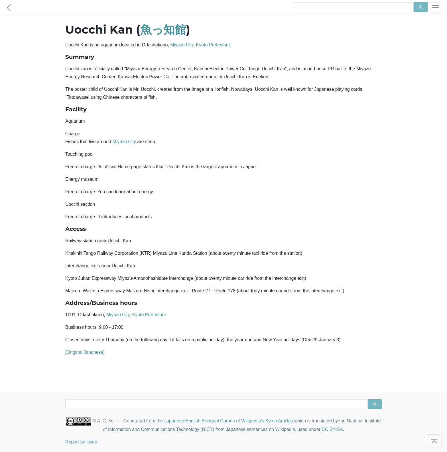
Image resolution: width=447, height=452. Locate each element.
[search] (353, 7)
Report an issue (81, 441)
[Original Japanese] (85, 352)
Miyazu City (182, 44)
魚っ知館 (163, 29)
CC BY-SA (332, 429)
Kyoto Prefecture (213, 44)
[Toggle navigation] (435, 7)
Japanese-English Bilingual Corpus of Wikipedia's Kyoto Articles (228, 420)
